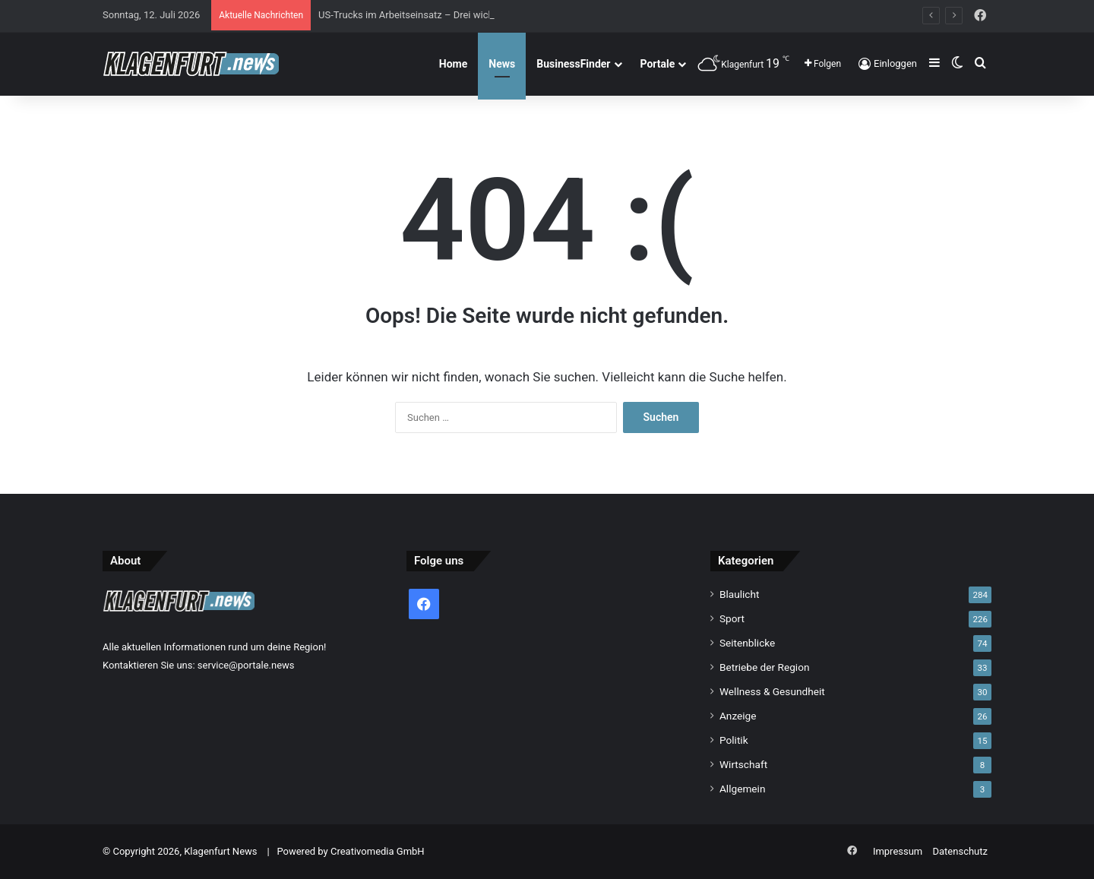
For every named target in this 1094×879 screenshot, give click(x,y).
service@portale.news (246, 665)
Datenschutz (960, 851)
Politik (733, 740)
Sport (732, 618)
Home (453, 64)
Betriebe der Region (764, 667)
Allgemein (742, 789)
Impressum (897, 851)
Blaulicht (739, 594)
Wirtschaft (743, 764)
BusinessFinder (573, 64)
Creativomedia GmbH (377, 851)
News (502, 64)
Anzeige (738, 716)
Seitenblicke (747, 643)
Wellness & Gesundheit (772, 691)
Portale (657, 64)
